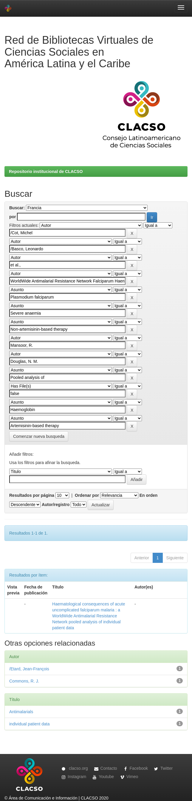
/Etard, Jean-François (29, 668)
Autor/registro (55, 504)
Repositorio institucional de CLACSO (46, 171)
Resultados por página (31, 495)
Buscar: (17, 207)
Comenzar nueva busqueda (38, 436)
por (12, 216)
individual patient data (29, 724)
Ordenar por (87, 495)
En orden (149, 495)
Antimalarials (21, 711)
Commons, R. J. (24, 681)
